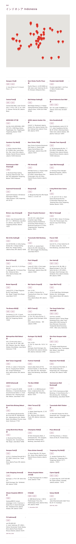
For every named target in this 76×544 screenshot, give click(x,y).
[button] (38, 39)
